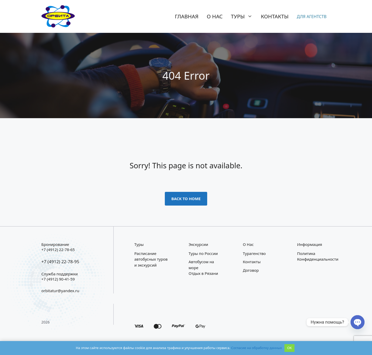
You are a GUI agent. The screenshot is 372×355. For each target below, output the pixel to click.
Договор (251, 270)
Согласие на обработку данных (256, 347)
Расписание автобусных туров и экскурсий (151, 259)
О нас (215, 16)
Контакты (275, 16)
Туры (244, 16)
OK (289, 347)
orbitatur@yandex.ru (60, 290)
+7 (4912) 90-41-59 (58, 279)
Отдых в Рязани (203, 273)
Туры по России (203, 253)
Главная (187, 16)
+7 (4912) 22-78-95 (60, 262)
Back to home (186, 198)
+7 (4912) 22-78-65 (58, 249)
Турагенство (254, 253)
